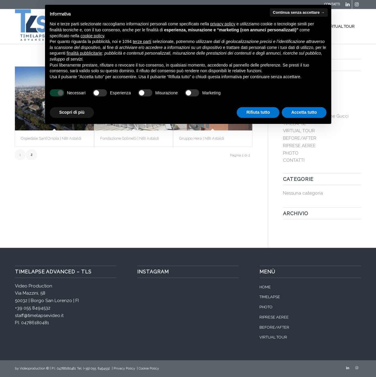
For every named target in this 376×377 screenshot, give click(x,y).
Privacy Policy (124, 368)
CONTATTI (293, 160)
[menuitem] (342, 26)
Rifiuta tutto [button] (258, 112)
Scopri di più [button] (72, 112)
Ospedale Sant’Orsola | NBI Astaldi (51, 138)
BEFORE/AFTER (299, 138)
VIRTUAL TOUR (299, 130)
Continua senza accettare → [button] (298, 12)
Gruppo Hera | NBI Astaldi (201, 138)
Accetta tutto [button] (304, 112)
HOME (265, 287)
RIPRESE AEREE (299, 145)
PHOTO (290, 153)
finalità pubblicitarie (84, 53)
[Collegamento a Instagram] (356, 4)
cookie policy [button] (92, 35)
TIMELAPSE (269, 297)
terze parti (142, 41)
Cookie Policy (149, 368)
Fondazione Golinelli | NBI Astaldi (129, 138)
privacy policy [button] (222, 23)
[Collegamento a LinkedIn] (347, 4)
